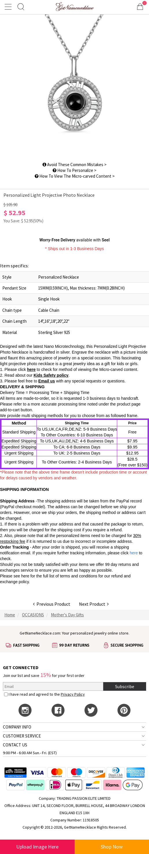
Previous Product (51, 604)
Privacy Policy (73, 694)
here (31, 369)
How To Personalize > (74, 170)
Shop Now (112, 846)
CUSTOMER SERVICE (22, 736)
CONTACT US (15, 745)
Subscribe (124, 686)
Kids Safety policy (51, 375)
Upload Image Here (37, 846)
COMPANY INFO (17, 727)
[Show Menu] (9, 6)
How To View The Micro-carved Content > (75, 176)
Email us (46, 381)
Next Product (94, 604)
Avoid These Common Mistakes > (74, 164)
